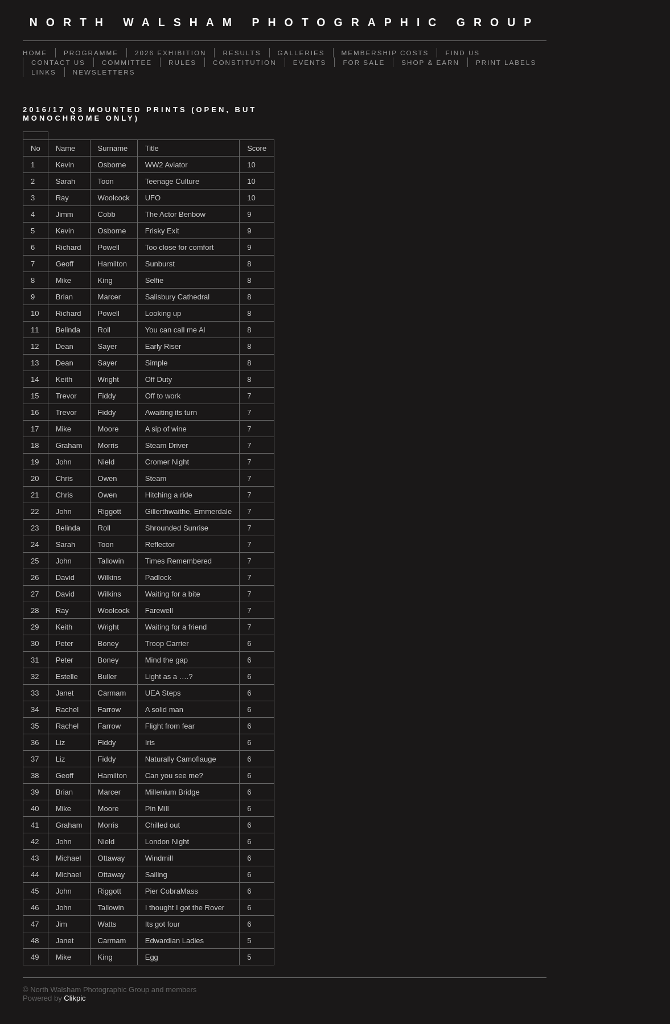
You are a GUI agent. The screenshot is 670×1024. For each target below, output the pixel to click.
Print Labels (506, 62)
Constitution (245, 62)
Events (310, 62)
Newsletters (104, 72)
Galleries (301, 52)
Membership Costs (385, 52)
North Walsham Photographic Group (285, 22)
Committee (127, 62)
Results (242, 52)
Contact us (58, 62)
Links (43, 72)
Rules (182, 62)
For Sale (364, 62)
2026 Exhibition (171, 52)
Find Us (462, 52)
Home (35, 52)
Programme (91, 52)
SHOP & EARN (430, 62)
